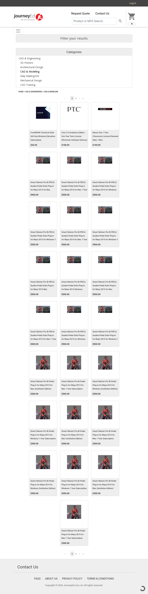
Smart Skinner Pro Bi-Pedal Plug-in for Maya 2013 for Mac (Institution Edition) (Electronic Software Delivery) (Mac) (43, 389)
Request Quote (80, 13)
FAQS (37, 578)
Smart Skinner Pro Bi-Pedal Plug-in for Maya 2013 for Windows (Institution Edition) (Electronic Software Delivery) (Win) (105, 389)
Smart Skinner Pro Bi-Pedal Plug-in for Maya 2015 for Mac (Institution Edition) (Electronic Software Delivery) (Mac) (105, 488)
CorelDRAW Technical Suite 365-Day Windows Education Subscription (43, 136)
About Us (51, 578)
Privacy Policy (72, 578)
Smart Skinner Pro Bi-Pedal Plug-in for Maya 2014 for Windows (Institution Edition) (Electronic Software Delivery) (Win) (43, 488)
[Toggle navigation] (18, 30)
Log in (132, 3)
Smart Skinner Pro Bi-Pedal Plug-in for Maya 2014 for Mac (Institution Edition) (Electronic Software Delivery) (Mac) (74, 438)
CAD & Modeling (51, 92)
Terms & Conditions (100, 578)
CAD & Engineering (33, 92)
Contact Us (102, 13)
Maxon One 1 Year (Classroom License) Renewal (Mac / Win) (105, 136)
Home (21, 92)
